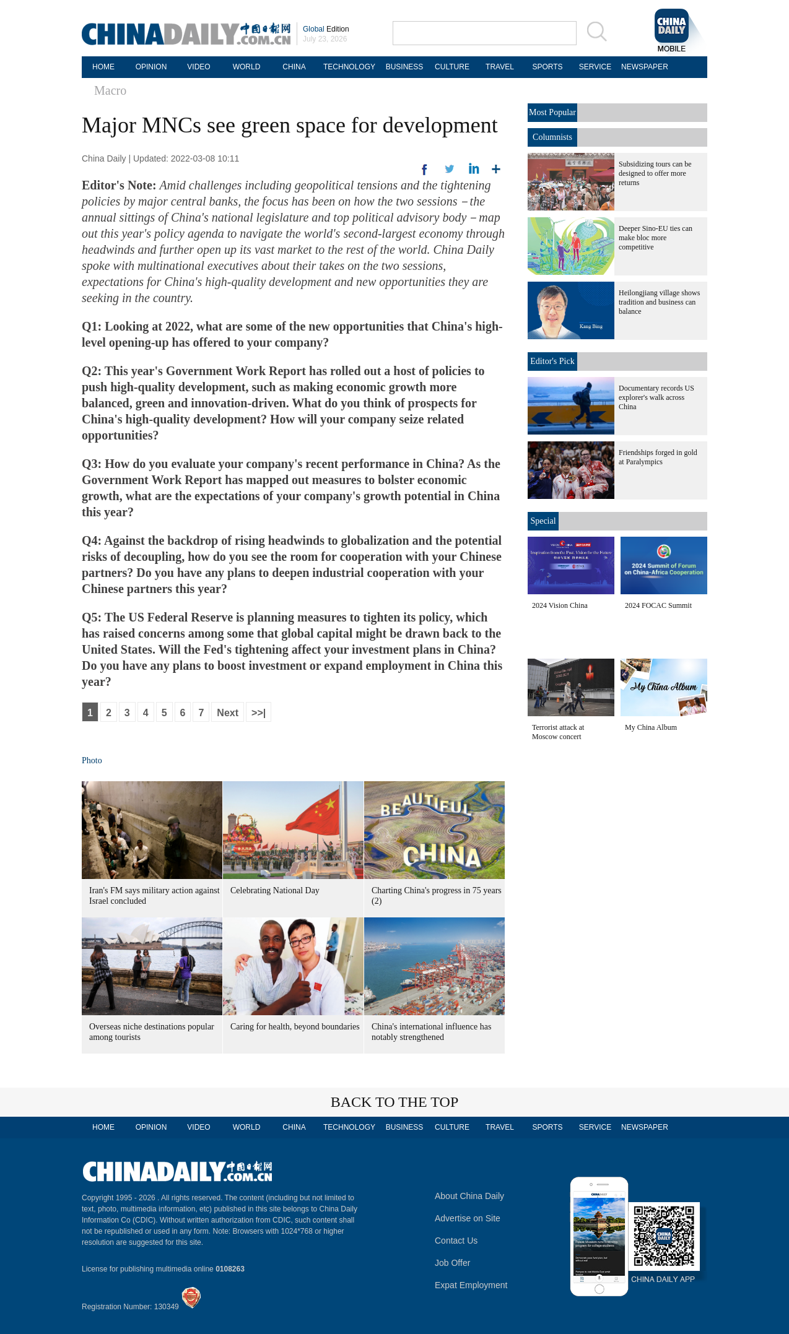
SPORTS (547, 67)
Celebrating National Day (275, 890)
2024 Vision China (560, 605)
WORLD (247, 67)
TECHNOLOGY (349, 67)
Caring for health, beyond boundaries (295, 1026)
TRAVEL (500, 67)
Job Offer (452, 1263)
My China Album (651, 727)
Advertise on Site (467, 1218)
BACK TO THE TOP (395, 1102)
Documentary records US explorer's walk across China (656, 397)
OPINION (151, 67)
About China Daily (469, 1196)
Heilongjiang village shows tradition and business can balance (659, 302)
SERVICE (595, 67)
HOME (103, 67)
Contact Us (456, 1240)
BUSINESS (405, 67)
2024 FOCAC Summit (658, 605)
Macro (110, 90)
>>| (258, 713)
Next (227, 713)
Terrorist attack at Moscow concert (558, 732)
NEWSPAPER (643, 67)
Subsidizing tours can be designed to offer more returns (655, 173)
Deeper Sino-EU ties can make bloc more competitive (655, 237)
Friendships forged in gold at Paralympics (658, 457)
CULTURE (452, 67)
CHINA (293, 67)
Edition (326, 29)
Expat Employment (471, 1285)
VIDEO (198, 67)
